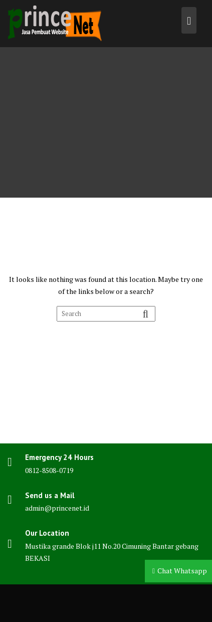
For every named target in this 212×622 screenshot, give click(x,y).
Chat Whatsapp (182, 570)
